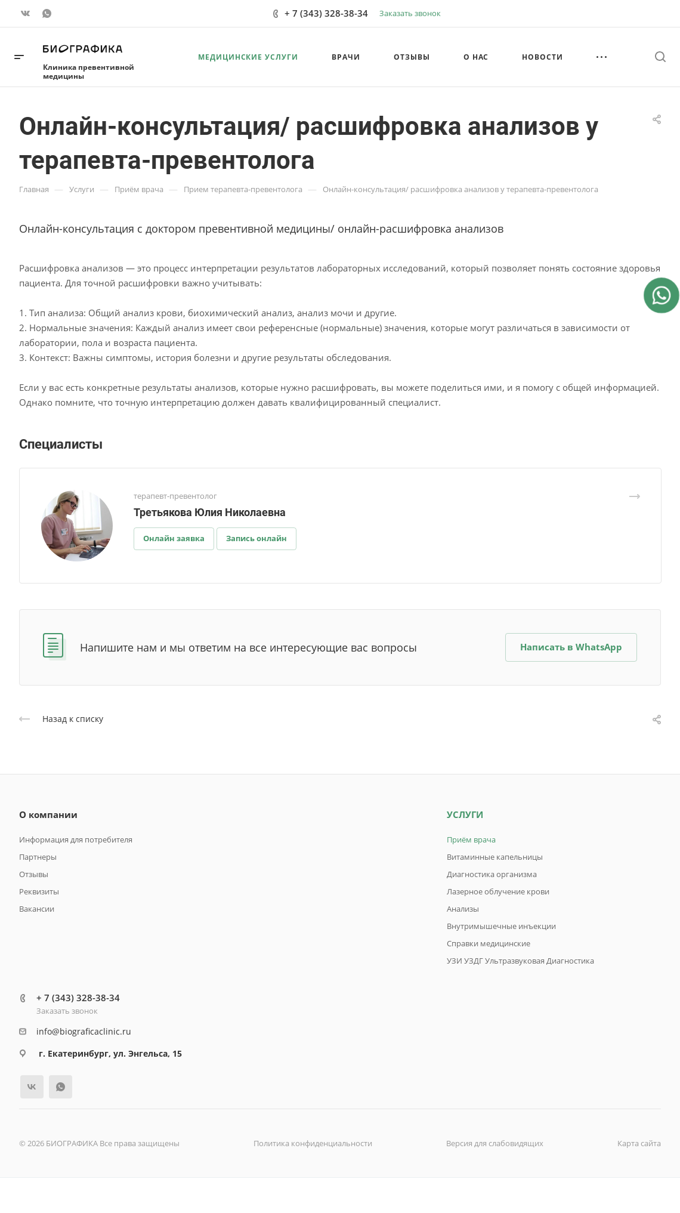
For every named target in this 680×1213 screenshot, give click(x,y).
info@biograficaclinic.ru (83, 1031)
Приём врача (471, 839)
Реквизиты (39, 891)
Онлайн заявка (174, 538)
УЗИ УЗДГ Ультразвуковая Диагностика (520, 960)
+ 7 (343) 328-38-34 (326, 13)
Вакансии (36, 908)
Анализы (463, 908)
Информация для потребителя (75, 839)
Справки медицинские (488, 943)
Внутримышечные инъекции (501, 926)
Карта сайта (639, 1143)
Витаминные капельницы (495, 856)
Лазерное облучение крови (498, 891)
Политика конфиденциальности (313, 1143)
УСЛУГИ (465, 814)
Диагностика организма (492, 874)
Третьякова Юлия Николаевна (210, 512)
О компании (48, 814)
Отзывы (33, 874)
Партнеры (38, 856)
